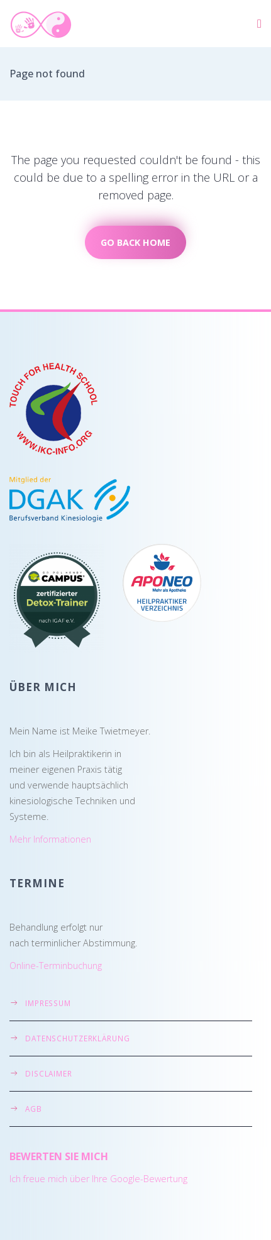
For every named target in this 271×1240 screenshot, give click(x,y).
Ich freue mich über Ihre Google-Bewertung (98, 1179)
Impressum (48, 1003)
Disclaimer (48, 1073)
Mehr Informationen (50, 839)
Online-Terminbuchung (55, 966)
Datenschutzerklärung (77, 1038)
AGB (33, 1109)
